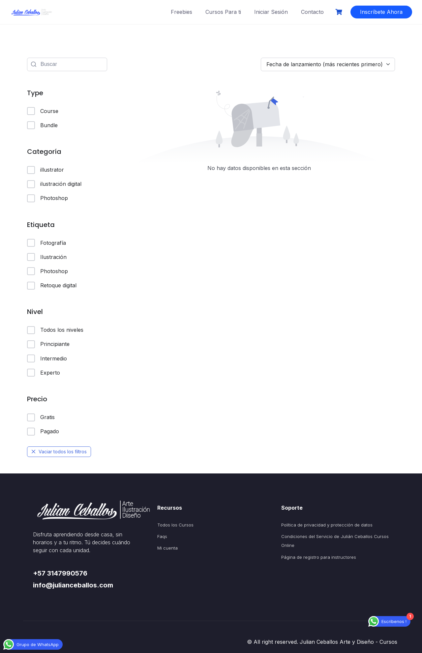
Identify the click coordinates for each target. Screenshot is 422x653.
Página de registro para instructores (318, 557)
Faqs (162, 536)
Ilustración (47, 257)
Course (42, 111)
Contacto (312, 12)
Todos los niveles (55, 330)
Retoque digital (51, 286)
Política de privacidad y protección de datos (327, 524)
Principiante (48, 344)
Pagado (43, 432)
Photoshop (47, 198)
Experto (43, 373)
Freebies (181, 12)
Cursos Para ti (223, 12)
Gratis (41, 417)
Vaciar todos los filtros (59, 451)
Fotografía (46, 243)
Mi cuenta (167, 548)
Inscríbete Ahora (381, 12)
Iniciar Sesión (271, 12)
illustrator (45, 170)
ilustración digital (54, 184)
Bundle (42, 125)
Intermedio (47, 358)
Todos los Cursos (175, 524)
